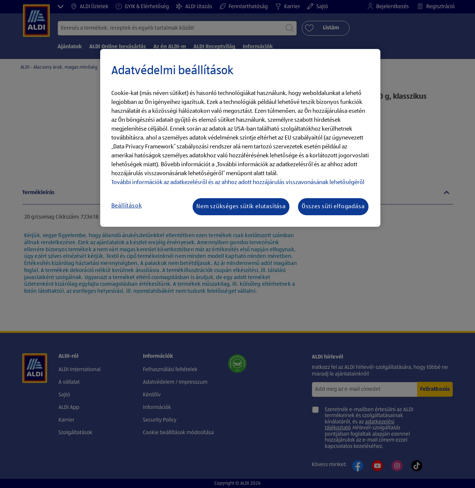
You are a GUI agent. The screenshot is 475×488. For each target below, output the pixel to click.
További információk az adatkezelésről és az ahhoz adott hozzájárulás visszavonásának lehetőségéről (237, 183)
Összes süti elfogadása (333, 207)
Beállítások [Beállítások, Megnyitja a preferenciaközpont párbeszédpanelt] (126, 206)
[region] (240, 138)
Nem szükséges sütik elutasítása (241, 207)
